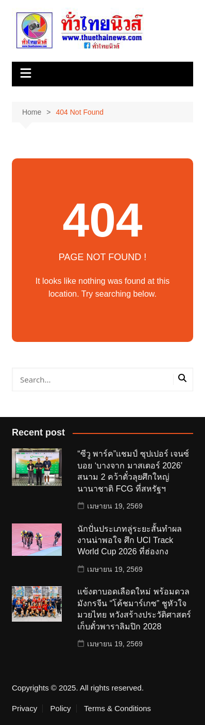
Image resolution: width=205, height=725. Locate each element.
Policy (60, 708)
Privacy (24, 708)
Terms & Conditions (117, 708)
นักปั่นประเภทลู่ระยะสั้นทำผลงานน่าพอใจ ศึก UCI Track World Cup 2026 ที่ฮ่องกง (129, 540)
